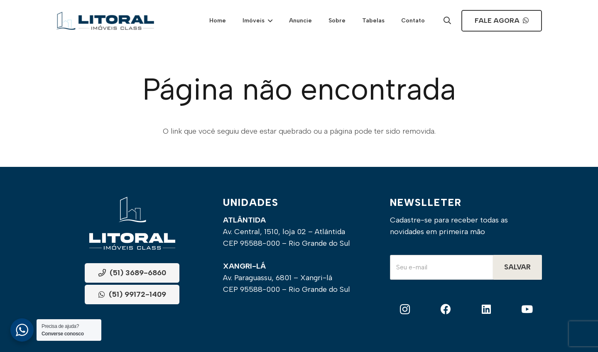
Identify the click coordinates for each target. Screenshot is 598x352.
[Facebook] (446, 309)
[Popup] (447, 21)
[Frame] (105, 21)
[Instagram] (405, 309)
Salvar (517, 267)
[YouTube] (527, 309)
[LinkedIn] (486, 309)
